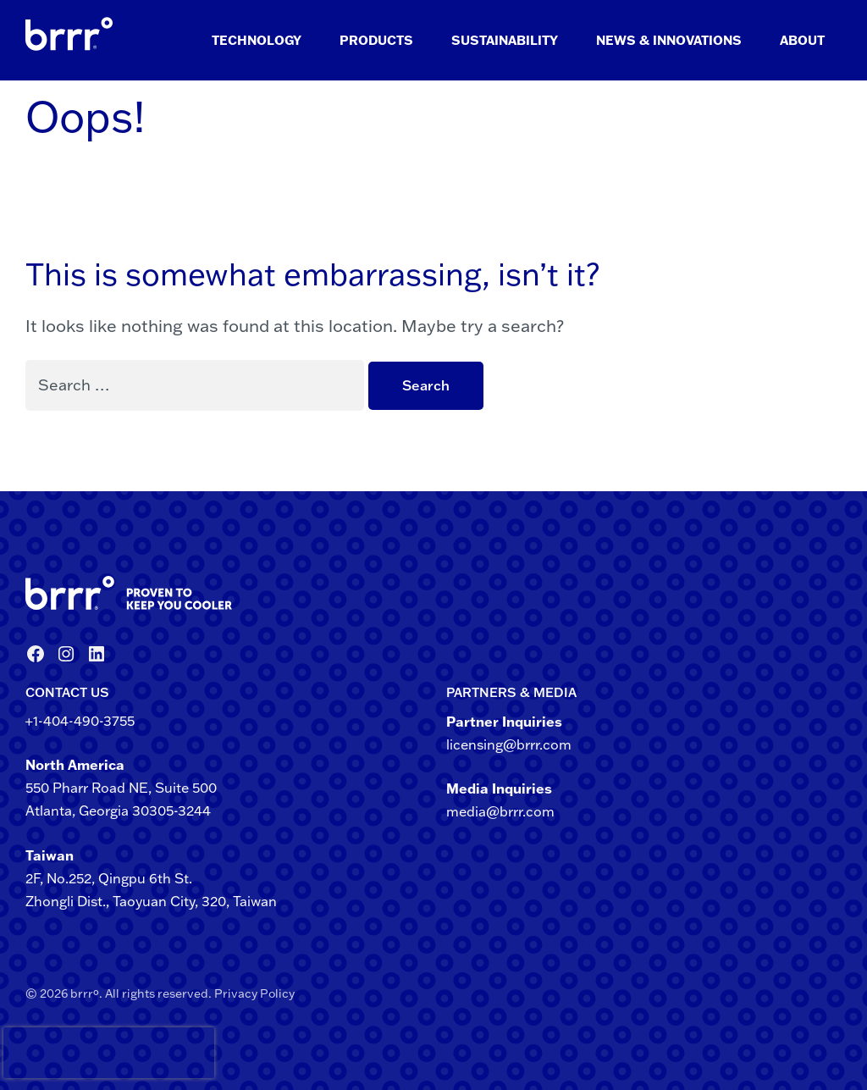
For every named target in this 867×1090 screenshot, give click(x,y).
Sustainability (504, 39)
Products (376, 39)
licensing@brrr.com (509, 744)
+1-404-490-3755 (80, 720)
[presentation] (33, 1052)
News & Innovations (669, 39)
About (802, 39)
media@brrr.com (500, 811)
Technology (256, 39)
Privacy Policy (254, 993)
